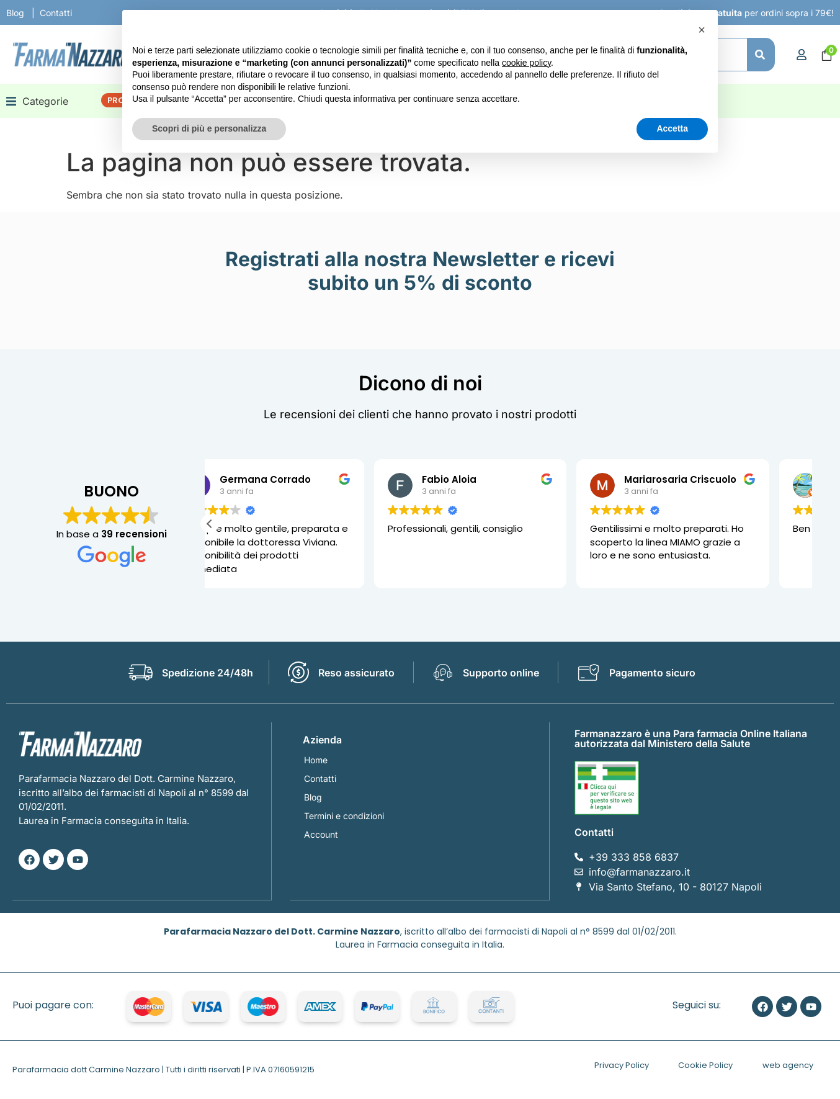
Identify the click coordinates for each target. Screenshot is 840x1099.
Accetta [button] (672, 128)
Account (321, 834)
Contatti (56, 12)
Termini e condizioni (344, 815)
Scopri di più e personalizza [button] (209, 128)
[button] (37, 101)
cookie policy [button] (526, 63)
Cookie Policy (705, 1065)
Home (316, 760)
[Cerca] (761, 54)
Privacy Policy (621, 1065)
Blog (15, 12)
